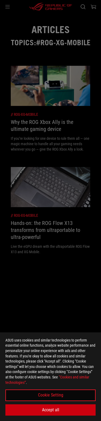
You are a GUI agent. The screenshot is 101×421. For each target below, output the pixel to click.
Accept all (50, 409)
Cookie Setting (50, 395)
